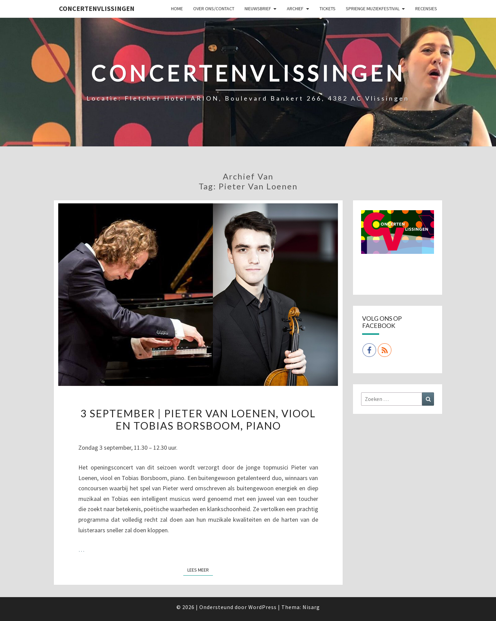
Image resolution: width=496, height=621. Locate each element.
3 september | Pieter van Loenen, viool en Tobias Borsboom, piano (198, 419)
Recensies (426, 8)
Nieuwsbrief (258, 8)
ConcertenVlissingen (97, 8)
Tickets (328, 8)
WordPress (262, 607)
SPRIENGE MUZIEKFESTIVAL (373, 8)
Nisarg (311, 607)
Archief (295, 8)
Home (177, 8)
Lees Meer (200, 569)
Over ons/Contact (213, 8)
